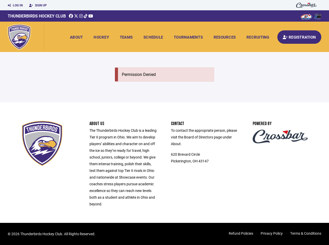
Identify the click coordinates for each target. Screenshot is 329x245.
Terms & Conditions (305, 233)
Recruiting (257, 37)
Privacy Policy (272, 233)
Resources (225, 37)
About (76, 37)
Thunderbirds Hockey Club (37, 16)
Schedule (153, 37)
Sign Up (38, 5)
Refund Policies (241, 233)
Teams (126, 37)
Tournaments (188, 37)
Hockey (101, 37)
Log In (15, 5)
